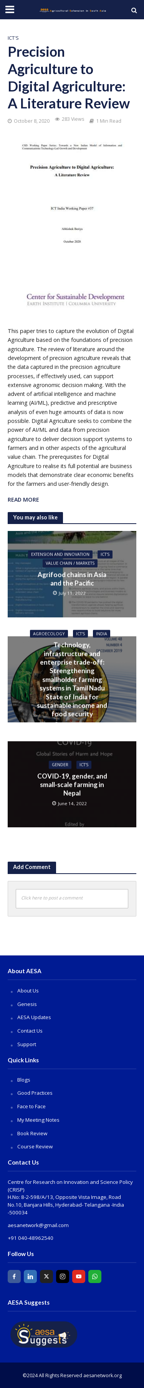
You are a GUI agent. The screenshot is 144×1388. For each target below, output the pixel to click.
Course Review (35, 1146)
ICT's (13, 38)
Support (26, 1044)
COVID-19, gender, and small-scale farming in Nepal (72, 784)
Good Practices (35, 1092)
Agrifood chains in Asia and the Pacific (72, 578)
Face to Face (31, 1106)
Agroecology (49, 633)
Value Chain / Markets (70, 563)
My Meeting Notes (38, 1119)
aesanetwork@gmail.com (38, 1225)
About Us (28, 990)
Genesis (27, 1004)
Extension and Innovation (60, 554)
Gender (60, 765)
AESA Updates (34, 1017)
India (101, 633)
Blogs (23, 1079)
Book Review (32, 1133)
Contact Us (30, 1030)
